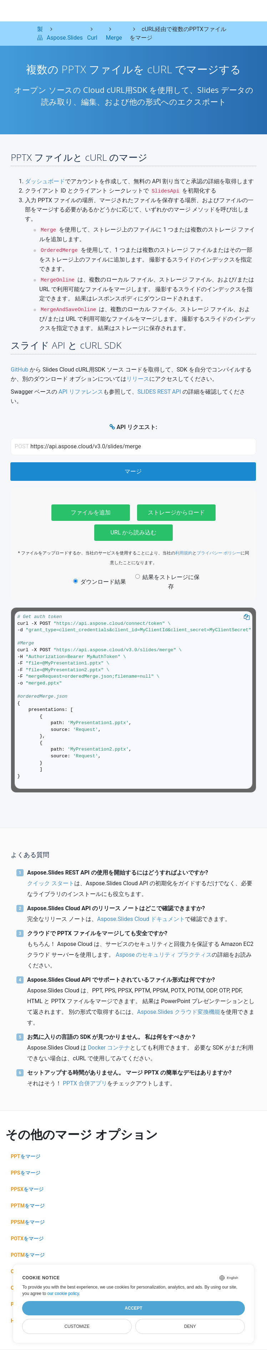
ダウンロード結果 (99, 581)
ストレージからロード (176, 512)
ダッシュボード (45, 181)
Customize (76, 1326)
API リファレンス (81, 391)
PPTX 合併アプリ (85, 1083)
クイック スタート (50, 883)
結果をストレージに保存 (167, 582)
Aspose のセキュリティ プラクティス (164, 954)
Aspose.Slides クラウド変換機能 (178, 1011)
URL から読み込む (134, 532)
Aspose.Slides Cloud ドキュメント (141, 919)
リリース (137, 378)
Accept (133, 1308)
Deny (190, 1326)
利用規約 (183, 553)
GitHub (19, 369)
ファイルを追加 (91, 512)
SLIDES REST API (159, 391)
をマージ (25, 1156)
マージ (133, 471)
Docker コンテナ (109, 1047)
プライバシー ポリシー (219, 553)
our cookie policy (63, 1293)
